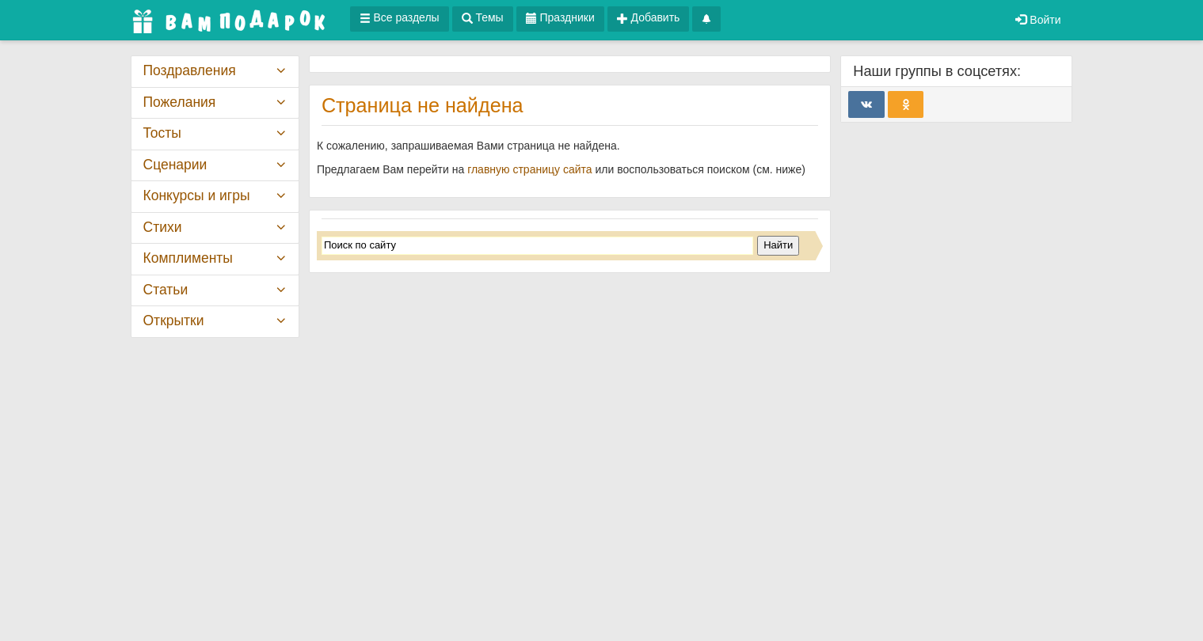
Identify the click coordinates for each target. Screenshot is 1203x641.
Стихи (162, 227)
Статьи (165, 290)
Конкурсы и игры (196, 195)
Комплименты (188, 258)
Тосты (162, 133)
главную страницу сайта (529, 169)
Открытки (173, 320)
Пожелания (179, 102)
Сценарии (175, 165)
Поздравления (189, 70)
